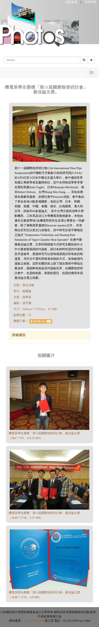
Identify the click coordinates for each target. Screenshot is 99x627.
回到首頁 (72, 2)
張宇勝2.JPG (40, 321)
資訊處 (40, 620)
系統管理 (90, 2)
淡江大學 (30, 620)
